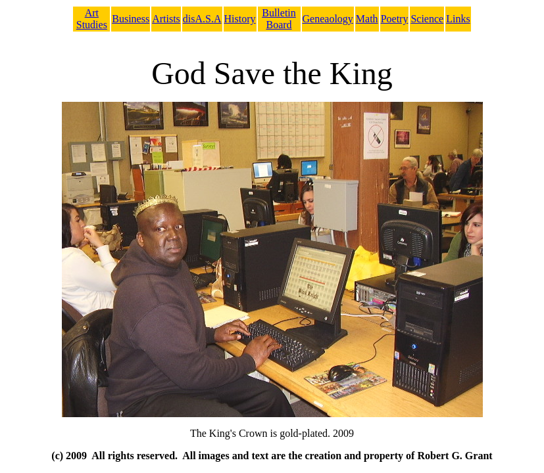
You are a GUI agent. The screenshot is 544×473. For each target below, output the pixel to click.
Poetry (394, 18)
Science (426, 18)
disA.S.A (202, 18)
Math (367, 18)
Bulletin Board (279, 18)
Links (458, 18)
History (240, 18)
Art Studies (91, 18)
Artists (166, 18)
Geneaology (328, 18)
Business (130, 18)
